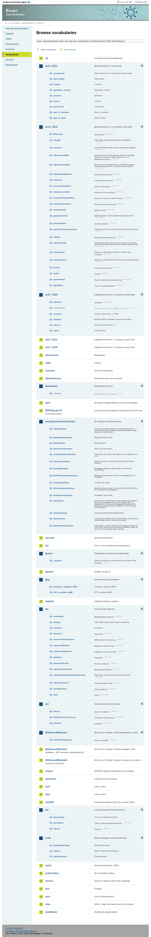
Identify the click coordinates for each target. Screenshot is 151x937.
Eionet (17, 23)
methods (57, 319)
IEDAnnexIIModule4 (56, 760)
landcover (50, 779)
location (56, 84)
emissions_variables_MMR (65, 587)
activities (57, 302)
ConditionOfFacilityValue (64, 454)
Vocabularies (12, 54)
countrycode (59, 73)
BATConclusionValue (62, 449)
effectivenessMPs (61, 155)
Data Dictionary (27, 23)
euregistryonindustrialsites (60, 421)
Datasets (9, 33)
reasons (56, 325)
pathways (57, 657)
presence (57, 96)
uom (47, 896)
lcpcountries (58, 817)
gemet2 (49, 571)
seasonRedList (60, 260)
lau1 (47, 786)
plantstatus (58, 823)
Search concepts (69, 50)
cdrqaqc (57, 140)
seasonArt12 (59, 252)
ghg (47, 579)
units (55, 695)
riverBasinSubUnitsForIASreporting (69, 675)
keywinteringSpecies (62, 174)
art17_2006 (51, 294)
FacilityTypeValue (61, 483)
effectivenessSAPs (61, 165)
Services (9, 60)
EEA (17, 2)
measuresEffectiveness (63, 639)
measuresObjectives (62, 651)
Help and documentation (16, 28)
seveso (49, 881)
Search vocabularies (48, 50)
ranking (56, 237)
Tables (8, 39)
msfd (48, 838)
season (56, 101)
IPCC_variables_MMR (63, 592)
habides (49, 601)
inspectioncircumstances (64, 717)
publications (52, 873)
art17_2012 (51, 339)
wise (47, 904)
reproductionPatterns (62, 669)
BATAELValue (59, 443)
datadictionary (53, 378)
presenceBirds (59, 223)
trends (56, 273)
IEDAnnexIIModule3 (56, 749)
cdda (48, 363)
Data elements (12, 44)
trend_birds (58, 107)
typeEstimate (59, 279)
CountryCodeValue (61, 461)
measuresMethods (61, 645)
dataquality (51, 386)
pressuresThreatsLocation (65, 229)
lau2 (47, 794)
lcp (47, 810)
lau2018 (49, 802)
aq (46, 58)
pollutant (57, 723)
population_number (62, 90)
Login (122, 2)
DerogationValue (60, 468)
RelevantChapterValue (63, 526)
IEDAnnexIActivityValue (63, 488)
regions (56, 851)
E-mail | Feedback (14, 928)
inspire (49, 771)
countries (57, 148)
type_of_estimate (61, 112)
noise (48, 865)
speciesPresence (61, 683)
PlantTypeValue (60, 513)
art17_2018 (51, 347)
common (50, 370)
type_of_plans (59, 118)
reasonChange (59, 243)
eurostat (49, 538)
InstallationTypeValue (62, 495)
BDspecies (58, 134)
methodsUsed (59, 210)
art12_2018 (51, 127)
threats (56, 267)
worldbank (51, 912)
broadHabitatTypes (61, 845)
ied (47, 704)
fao (47, 545)
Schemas (9, 49)
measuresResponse (62, 204)
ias (46, 609)
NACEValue (58, 501)
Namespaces (11, 65)
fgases (49, 553)
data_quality (58, 79)
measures (57, 180)
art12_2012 (51, 66)
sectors (56, 829)
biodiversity (51, 355)
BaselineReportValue (62, 437)
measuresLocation (61, 192)
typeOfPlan (58, 285)
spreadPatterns (60, 689)
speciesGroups (60, 856)
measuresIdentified (61, 186)
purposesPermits (61, 663)
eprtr (47, 402)
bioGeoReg (58, 616)
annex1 (56, 711)
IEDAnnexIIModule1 (56, 732)
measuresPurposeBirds (63, 198)
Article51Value (59, 429)
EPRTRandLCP (53, 410)
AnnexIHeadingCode (62, 740)
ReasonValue (59, 519)
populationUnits (60, 216)
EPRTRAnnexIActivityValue (65, 475)
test (47, 888)
